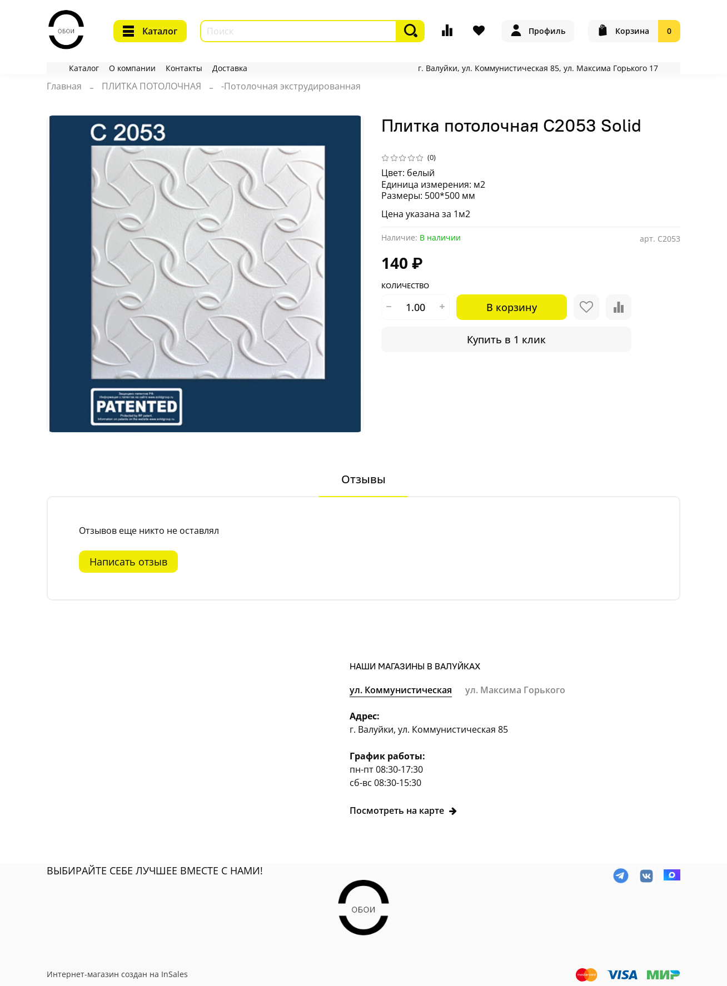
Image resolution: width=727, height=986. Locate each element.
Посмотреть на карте (403, 810)
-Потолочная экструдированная (291, 86)
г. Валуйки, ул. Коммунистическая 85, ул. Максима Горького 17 (538, 68)
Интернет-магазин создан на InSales (117, 974)
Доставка (229, 68)
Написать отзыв (128, 561)
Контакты (184, 68)
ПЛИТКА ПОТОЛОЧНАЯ (151, 86)
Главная (64, 86)
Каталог (150, 31)
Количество (405, 286)
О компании (132, 68)
